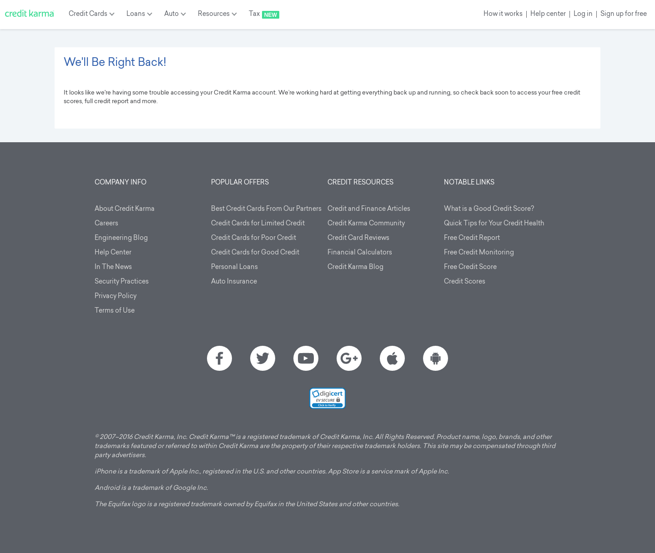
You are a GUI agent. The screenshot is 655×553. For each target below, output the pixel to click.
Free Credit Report (472, 238)
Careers (106, 223)
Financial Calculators (360, 252)
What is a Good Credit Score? (489, 209)
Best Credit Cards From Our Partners (266, 209)
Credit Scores (464, 282)
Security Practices (122, 282)
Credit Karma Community (366, 223)
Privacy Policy (115, 296)
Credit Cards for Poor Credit (253, 238)
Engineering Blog (121, 238)
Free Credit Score (470, 267)
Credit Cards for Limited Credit (258, 223)
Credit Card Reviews (358, 238)
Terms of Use (115, 311)
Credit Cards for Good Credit (255, 252)
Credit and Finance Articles (369, 209)
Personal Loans (234, 267)
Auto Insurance (234, 282)
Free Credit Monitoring (479, 252)
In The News (113, 267)
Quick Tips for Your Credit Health (494, 223)
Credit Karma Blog (355, 267)
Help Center (113, 252)
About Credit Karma (125, 209)
